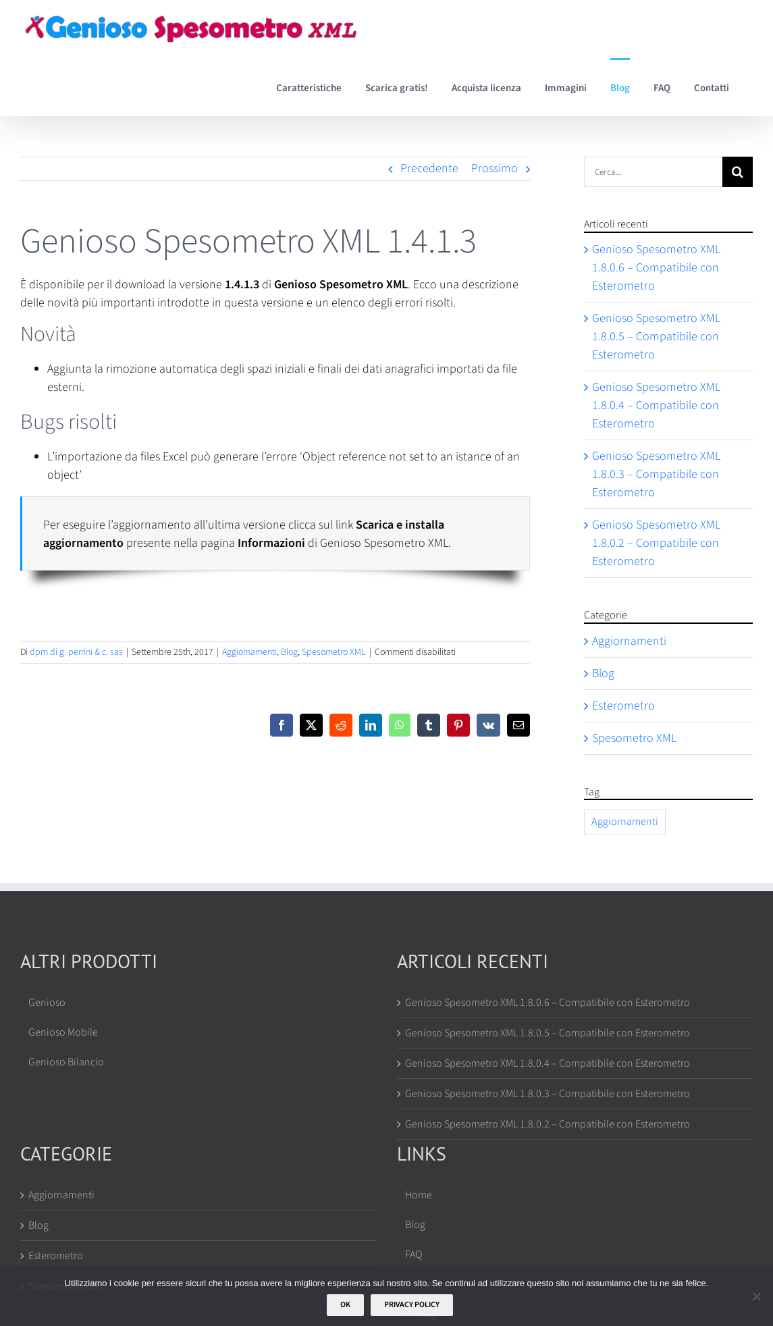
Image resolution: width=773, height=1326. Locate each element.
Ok (345, 1304)
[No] (756, 1296)
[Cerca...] (653, 172)
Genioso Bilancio (66, 1062)
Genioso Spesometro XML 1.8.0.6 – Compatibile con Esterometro (656, 267)
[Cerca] (737, 172)
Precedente (429, 168)
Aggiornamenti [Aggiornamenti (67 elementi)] (624, 821)
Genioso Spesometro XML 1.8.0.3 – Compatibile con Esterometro (656, 474)
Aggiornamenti (249, 652)
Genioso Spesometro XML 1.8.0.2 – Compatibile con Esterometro (656, 543)
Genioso (46, 1002)
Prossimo (494, 168)
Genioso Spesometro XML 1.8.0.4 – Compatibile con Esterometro (656, 405)
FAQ (413, 1254)
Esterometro (623, 705)
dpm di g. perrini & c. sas (76, 652)
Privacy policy (411, 1304)
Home (418, 1195)
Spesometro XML (334, 652)
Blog (289, 652)
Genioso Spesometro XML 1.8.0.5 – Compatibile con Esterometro (656, 336)
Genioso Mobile (63, 1032)
